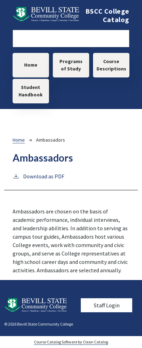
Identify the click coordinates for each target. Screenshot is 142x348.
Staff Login (107, 305)
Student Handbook (31, 91)
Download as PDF (38, 176)
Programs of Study (71, 65)
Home (30, 65)
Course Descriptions (111, 65)
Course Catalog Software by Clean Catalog (71, 341)
